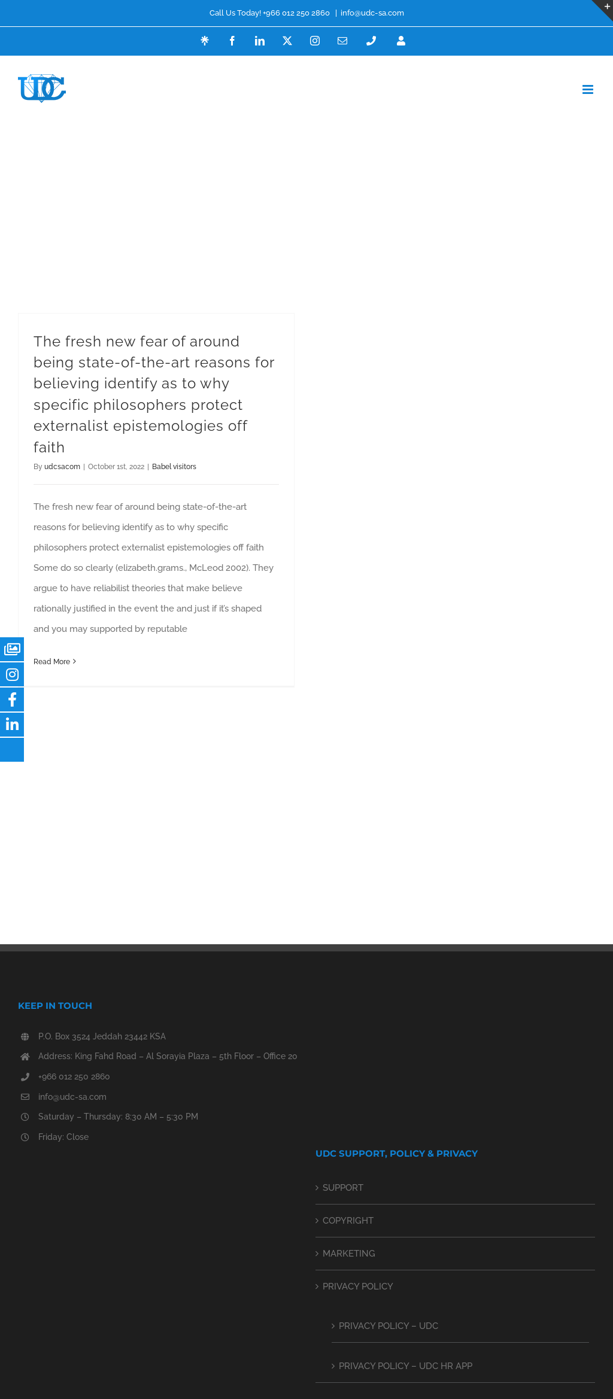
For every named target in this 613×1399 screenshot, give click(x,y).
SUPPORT (343, 1187)
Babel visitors (174, 467)
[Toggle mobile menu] (588, 89)
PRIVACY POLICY (358, 1286)
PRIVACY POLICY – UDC (388, 1326)
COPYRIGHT (348, 1220)
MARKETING (349, 1253)
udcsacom (62, 467)
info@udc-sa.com (372, 12)
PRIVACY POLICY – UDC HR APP (405, 1366)
